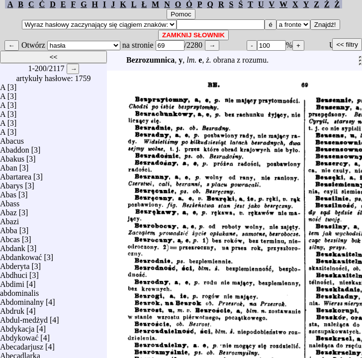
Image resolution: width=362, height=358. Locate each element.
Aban (8, 165)
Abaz (8, 210)
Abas (8, 192)
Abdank (12, 246)
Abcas (10, 237)
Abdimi (12, 281)
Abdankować (21, 255)
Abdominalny (22, 299)
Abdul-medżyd (24, 317)
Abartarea (15, 174)
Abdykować (19, 335)
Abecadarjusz (21, 344)
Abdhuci (13, 272)
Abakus (12, 156)
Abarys (11, 183)
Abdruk (12, 308)
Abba (8, 228)
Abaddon (14, 147)
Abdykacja (17, 326)
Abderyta (15, 264)
